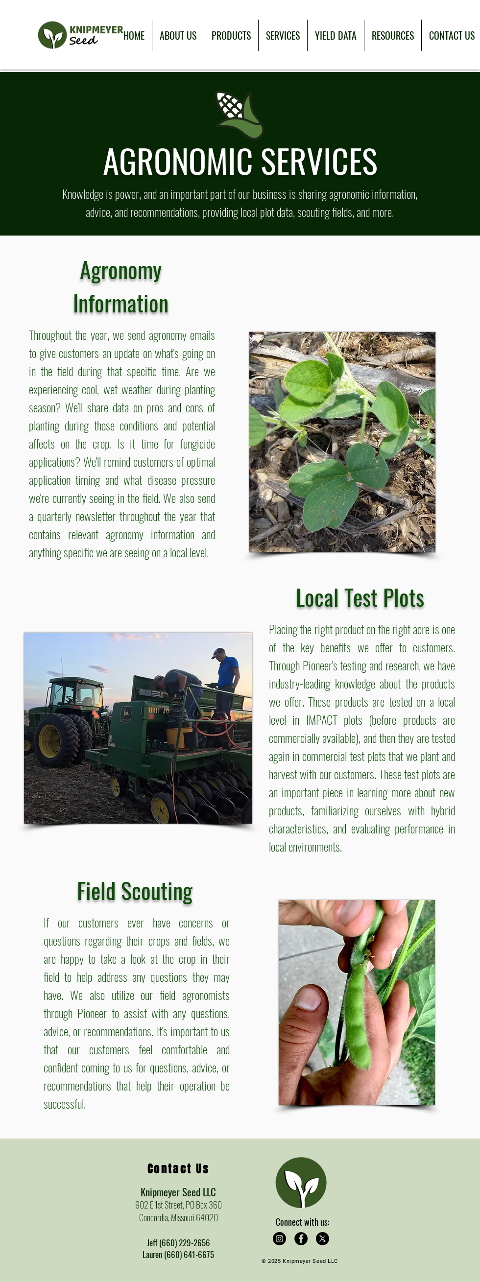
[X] (322, 1238)
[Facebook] (301, 1238)
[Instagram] (279, 1238)
